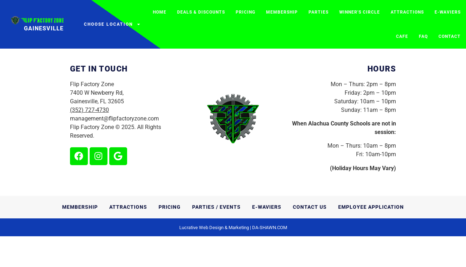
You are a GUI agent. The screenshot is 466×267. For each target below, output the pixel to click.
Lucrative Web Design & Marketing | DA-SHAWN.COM (233, 258)
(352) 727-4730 (89, 140)
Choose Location (112, 24)
